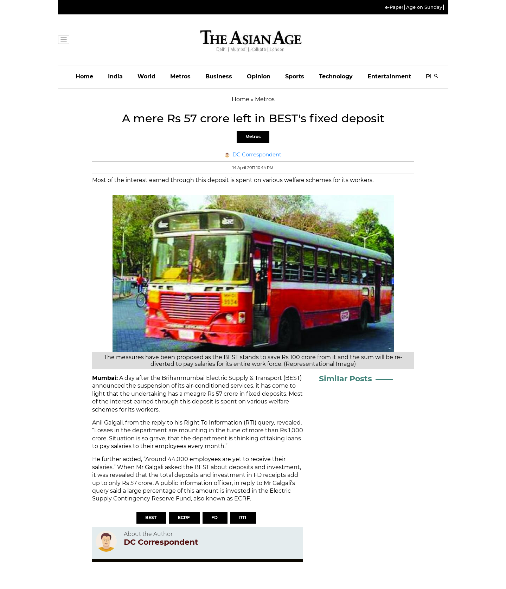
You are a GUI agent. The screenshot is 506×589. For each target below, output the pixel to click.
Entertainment (389, 76)
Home (84, 76)
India (115, 76)
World (146, 76)
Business (218, 76)
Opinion (258, 76)
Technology (336, 76)
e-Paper (394, 7)
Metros (180, 76)
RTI (243, 517)
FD (215, 517)
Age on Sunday (424, 7)
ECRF (184, 517)
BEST (151, 517)
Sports (294, 76)
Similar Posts (345, 378)
